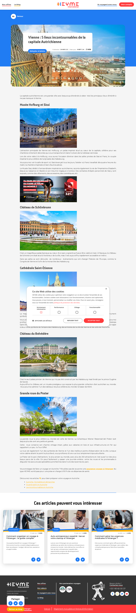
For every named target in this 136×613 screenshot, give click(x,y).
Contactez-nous (116, 585)
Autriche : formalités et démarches (40, 482)
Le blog (17, 4)
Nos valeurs (42, 588)
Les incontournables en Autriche (39, 487)
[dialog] (68, 306)
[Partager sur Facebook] (33, 559)
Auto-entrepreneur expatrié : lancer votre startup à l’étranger (68, 537)
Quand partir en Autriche (36, 485)
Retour (19, 16)
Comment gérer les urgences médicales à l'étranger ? (109, 537)
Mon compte (126, 4)
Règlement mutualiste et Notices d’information (73, 609)
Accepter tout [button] (94, 320)
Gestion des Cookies (12, 593)
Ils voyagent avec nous (107, 4)
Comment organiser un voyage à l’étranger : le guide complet (22, 537)
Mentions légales (12, 595)
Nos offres (6, 4)
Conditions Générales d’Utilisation (17, 591)
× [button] (106, 289)
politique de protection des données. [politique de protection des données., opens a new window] (67, 303)
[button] (42, 321)
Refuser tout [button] (72, 320)
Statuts (47, 609)
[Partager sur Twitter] (38, 559)
